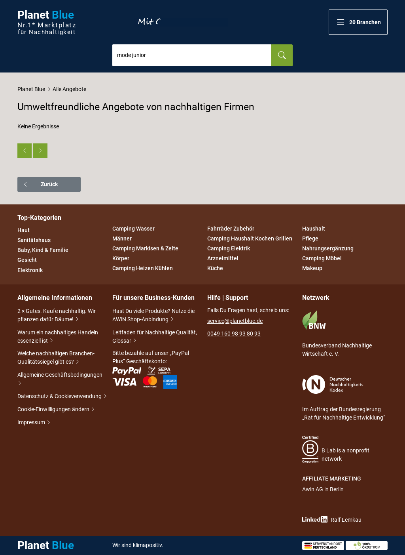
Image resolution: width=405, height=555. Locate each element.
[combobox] (191, 55)
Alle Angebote (69, 89)
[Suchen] (282, 55)
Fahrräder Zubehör (230, 228)
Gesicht (27, 260)
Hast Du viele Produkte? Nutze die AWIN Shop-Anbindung (153, 316)
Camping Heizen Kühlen (142, 268)
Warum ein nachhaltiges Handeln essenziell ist (57, 337)
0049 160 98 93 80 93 (234, 333)
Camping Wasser (133, 228)
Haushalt (313, 228)
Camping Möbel (322, 258)
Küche (215, 268)
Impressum (31, 423)
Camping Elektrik (228, 248)
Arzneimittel (222, 258)
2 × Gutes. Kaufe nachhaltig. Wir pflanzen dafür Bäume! (56, 316)
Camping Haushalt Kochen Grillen (249, 238)
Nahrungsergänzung (328, 248)
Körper (120, 258)
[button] (358, 22)
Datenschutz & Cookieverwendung (60, 397)
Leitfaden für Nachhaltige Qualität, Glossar (154, 337)
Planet (46, 22)
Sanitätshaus (34, 240)
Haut (23, 230)
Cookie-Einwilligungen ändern (54, 410)
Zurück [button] (40, 184)
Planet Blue (31, 89)
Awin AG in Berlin (323, 489)
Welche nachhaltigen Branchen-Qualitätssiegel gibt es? (56, 358)
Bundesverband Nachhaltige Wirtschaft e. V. (337, 333)
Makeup (312, 268)
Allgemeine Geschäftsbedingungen (59, 380)
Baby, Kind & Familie (42, 250)
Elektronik (30, 270)
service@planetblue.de (235, 321)
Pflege (310, 238)
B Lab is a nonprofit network (335, 449)
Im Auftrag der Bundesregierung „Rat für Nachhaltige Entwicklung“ (343, 398)
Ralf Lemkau (331, 519)
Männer (122, 238)
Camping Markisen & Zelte (145, 248)
